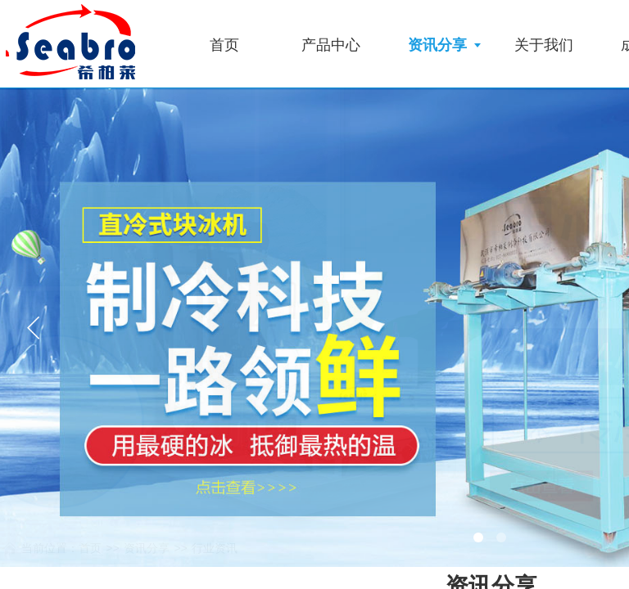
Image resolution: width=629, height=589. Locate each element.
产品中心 (330, 45)
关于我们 (543, 45)
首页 (224, 45)
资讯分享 (437, 45)
